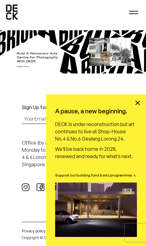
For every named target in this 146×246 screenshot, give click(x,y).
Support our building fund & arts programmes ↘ (95, 175)
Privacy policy (33, 230)
